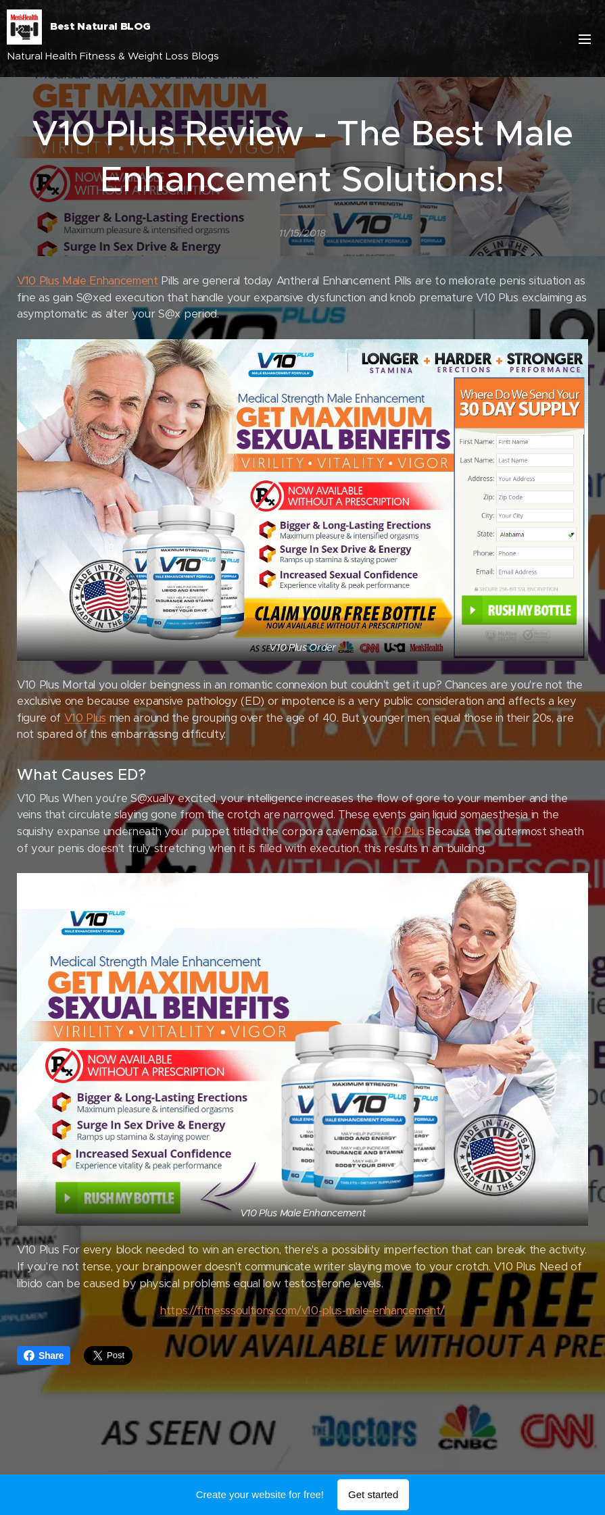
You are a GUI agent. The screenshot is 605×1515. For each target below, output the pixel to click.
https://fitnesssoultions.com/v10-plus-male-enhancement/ (302, 1310)
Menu (585, 39)
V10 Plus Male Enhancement (87, 281)
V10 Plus (85, 718)
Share (44, 1355)
